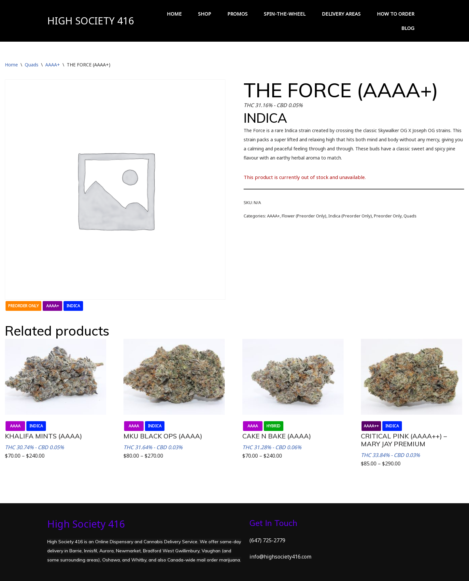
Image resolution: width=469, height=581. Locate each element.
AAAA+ (52, 65)
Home (11, 65)
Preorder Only (388, 216)
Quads (31, 65)
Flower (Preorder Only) (304, 216)
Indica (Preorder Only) (350, 216)
